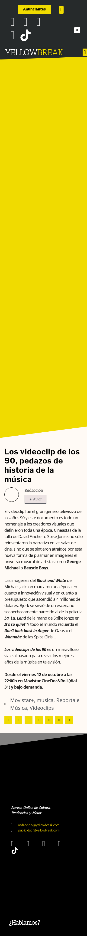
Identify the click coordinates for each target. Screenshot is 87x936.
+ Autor (35, 499)
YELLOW (21, 52)
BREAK (50, 52)
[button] (61, 10)
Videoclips (42, 707)
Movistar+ (22, 699)
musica (45, 699)
